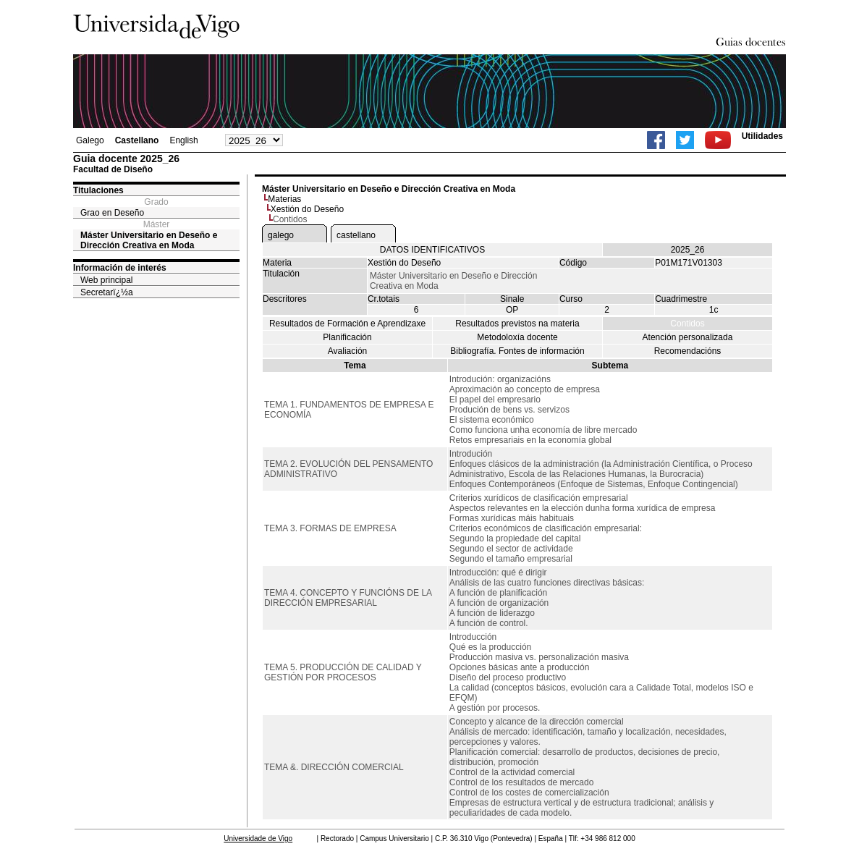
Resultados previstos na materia (517, 323)
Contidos (687, 323)
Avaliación (347, 351)
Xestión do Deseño (307, 209)
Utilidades (762, 136)
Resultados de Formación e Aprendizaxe (347, 323)
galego (281, 235)
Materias (284, 199)
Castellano (137, 140)
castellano (356, 235)
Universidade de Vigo (258, 838)
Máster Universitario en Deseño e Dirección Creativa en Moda (148, 240)
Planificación (347, 337)
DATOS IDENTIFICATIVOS (432, 250)
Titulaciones (98, 190)
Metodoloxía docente (517, 337)
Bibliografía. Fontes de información (517, 351)
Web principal (106, 280)
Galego (90, 140)
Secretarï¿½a (106, 292)
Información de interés (119, 268)
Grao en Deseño (112, 213)
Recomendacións (688, 351)
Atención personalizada (688, 337)
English (183, 140)
